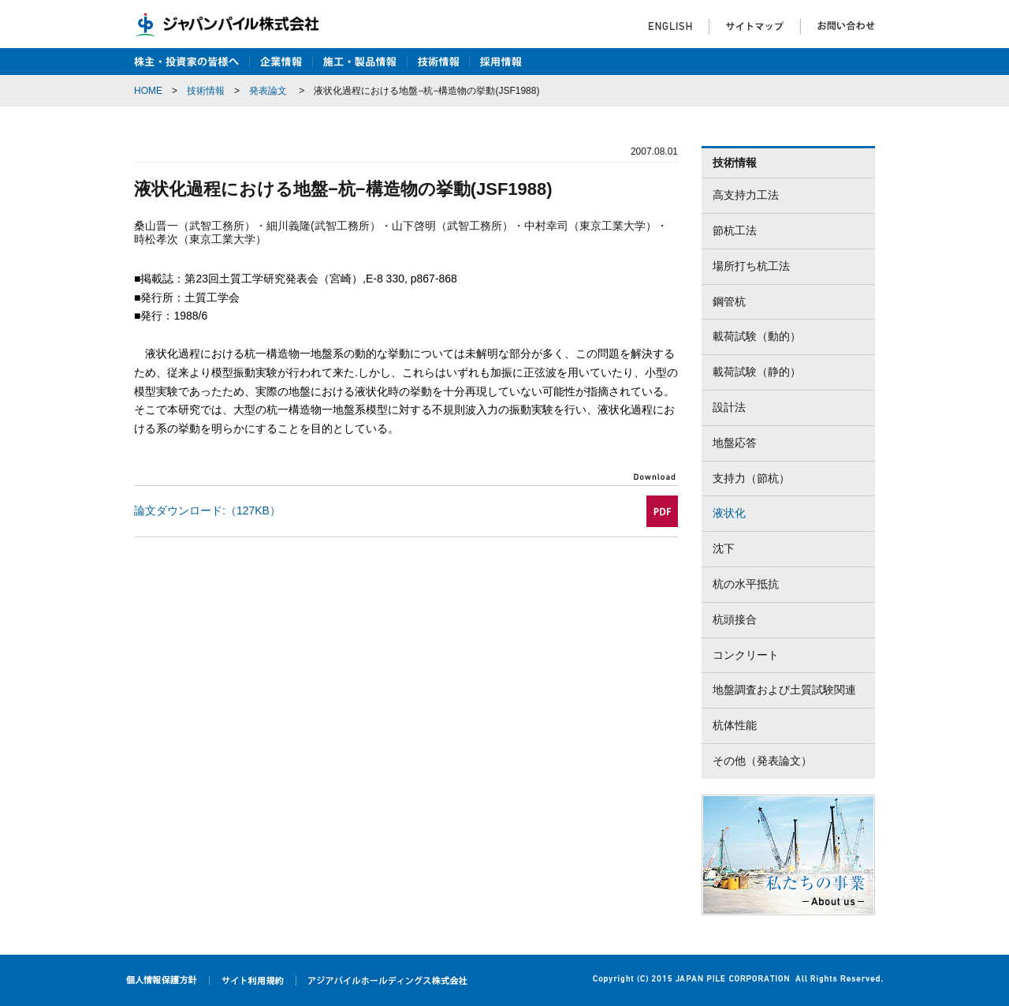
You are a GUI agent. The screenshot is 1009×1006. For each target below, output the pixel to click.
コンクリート (746, 655)
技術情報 (206, 90)
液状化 (729, 513)
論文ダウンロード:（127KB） (207, 510)
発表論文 (268, 90)
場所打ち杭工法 (751, 266)
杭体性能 (735, 725)
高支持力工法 (746, 195)
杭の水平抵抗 (746, 584)
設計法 (729, 407)
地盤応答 (735, 442)
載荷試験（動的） (757, 336)
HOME (148, 90)
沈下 (724, 548)
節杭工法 (735, 230)
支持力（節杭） (751, 478)
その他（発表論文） (762, 760)
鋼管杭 (729, 301)
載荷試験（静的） (757, 371)
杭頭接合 (735, 619)
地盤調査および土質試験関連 (784, 689)
